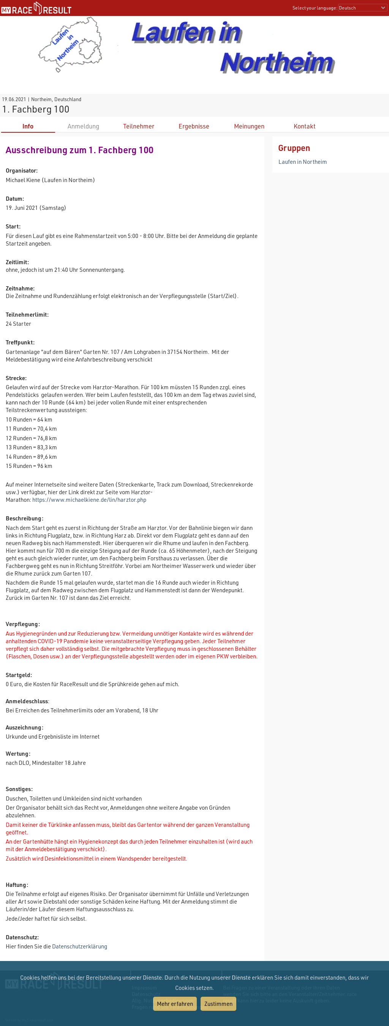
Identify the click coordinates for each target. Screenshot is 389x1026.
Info (27, 126)
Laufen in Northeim (302, 161)
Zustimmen (218, 1003)
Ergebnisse (194, 126)
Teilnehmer (138, 126)
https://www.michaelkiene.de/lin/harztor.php (89, 499)
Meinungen (249, 126)
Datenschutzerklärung (79, 946)
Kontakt (305, 126)
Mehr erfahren (175, 1003)
